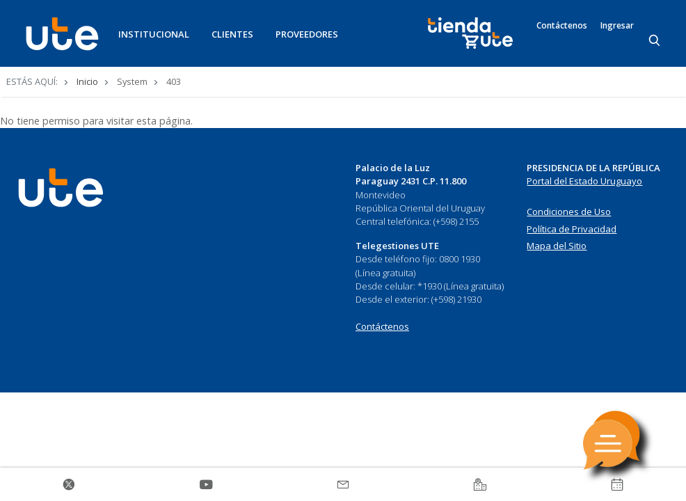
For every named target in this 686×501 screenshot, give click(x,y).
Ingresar (617, 26)
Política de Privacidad (571, 229)
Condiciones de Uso (569, 211)
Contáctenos (561, 26)
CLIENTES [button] (232, 34)
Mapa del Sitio (557, 245)
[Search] (655, 41)
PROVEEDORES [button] (307, 34)
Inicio (87, 81)
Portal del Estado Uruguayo (584, 181)
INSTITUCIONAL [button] (153, 34)
